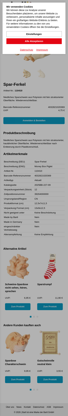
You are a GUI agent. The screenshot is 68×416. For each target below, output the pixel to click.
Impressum (42, 49)
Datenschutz (26, 49)
